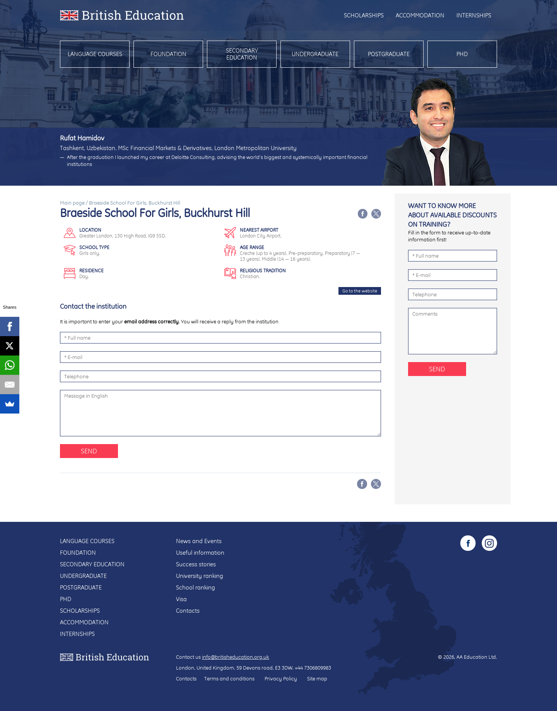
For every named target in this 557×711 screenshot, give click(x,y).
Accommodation (420, 15)
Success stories (196, 564)
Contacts (188, 610)
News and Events (199, 541)
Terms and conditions (229, 678)
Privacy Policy (281, 678)
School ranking (195, 587)
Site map (317, 678)
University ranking (199, 575)
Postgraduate (389, 54)
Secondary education (242, 54)
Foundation (168, 54)
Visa (181, 599)
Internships (473, 15)
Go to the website (359, 291)
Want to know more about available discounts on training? (452, 215)
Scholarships (364, 15)
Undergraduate (315, 54)
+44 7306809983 (313, 668)
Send (89, 451)
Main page (72, 203)
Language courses (95, 54)
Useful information (200, 552)
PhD (462, 54)
